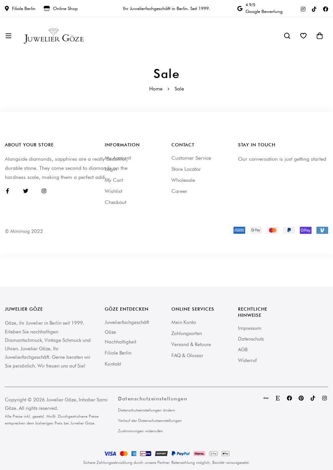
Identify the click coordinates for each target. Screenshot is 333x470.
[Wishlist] (303, 35)
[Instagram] (303, 8)
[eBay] (266, 398)
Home (156, 89)
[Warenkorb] (320, 35)
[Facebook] (325, 8)
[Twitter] (25, 191)
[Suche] (287, 35)
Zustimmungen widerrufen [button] (140, 430)
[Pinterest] (301, 398)
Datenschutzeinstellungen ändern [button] (146, 410)
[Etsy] (277, 398)
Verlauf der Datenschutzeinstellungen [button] (150, 420)
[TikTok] (314, 8)
